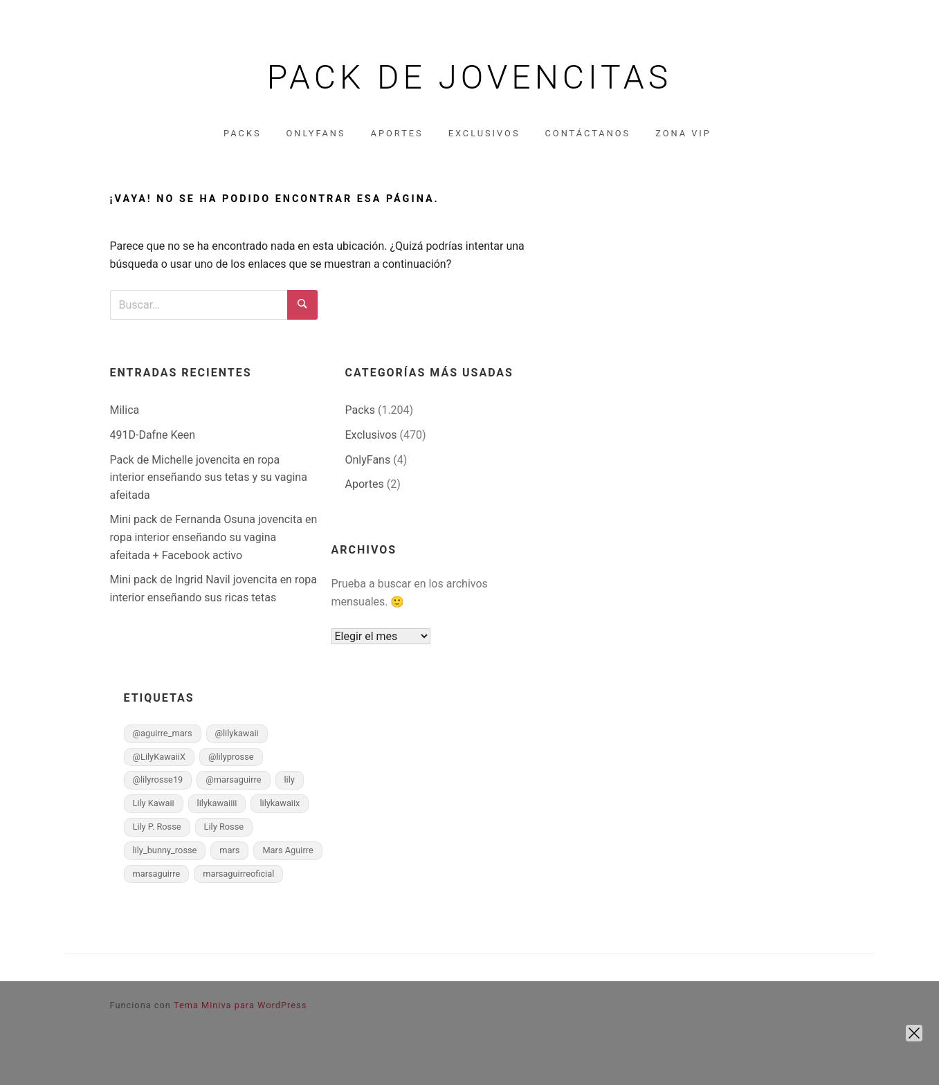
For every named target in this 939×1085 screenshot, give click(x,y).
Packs (242, 133)
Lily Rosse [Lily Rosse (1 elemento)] (224, 826)
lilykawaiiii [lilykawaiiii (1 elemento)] (217, 803)
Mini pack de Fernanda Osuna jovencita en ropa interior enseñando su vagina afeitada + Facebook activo (214, 537)
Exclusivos (484, 133)
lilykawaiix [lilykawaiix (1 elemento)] (279, 803)
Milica (125, 410)
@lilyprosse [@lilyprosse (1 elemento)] (231, 756)
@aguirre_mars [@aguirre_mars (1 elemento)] (162, 733)
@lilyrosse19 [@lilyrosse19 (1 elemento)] (158, 779)
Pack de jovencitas (470, 77)
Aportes (397, 133)
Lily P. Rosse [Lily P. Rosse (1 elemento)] (157, 826)
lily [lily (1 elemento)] (289, 779)
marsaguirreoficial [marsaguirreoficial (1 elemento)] (238, 873)
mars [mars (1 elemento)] (229, 850)
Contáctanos (588, 133)
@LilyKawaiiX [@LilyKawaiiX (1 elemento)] (159, 756)
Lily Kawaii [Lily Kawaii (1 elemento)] (153, 803)
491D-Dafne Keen (153, 434)
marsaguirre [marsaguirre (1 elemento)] (157, 873)
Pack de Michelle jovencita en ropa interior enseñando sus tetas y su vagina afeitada (208, 477)
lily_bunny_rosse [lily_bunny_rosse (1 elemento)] (165, 850)
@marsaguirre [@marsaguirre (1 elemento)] (233, 779)
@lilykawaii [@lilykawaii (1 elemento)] (237, 733)
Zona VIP (683, 133)
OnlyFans (315, 133)
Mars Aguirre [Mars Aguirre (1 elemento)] (287, 850)
